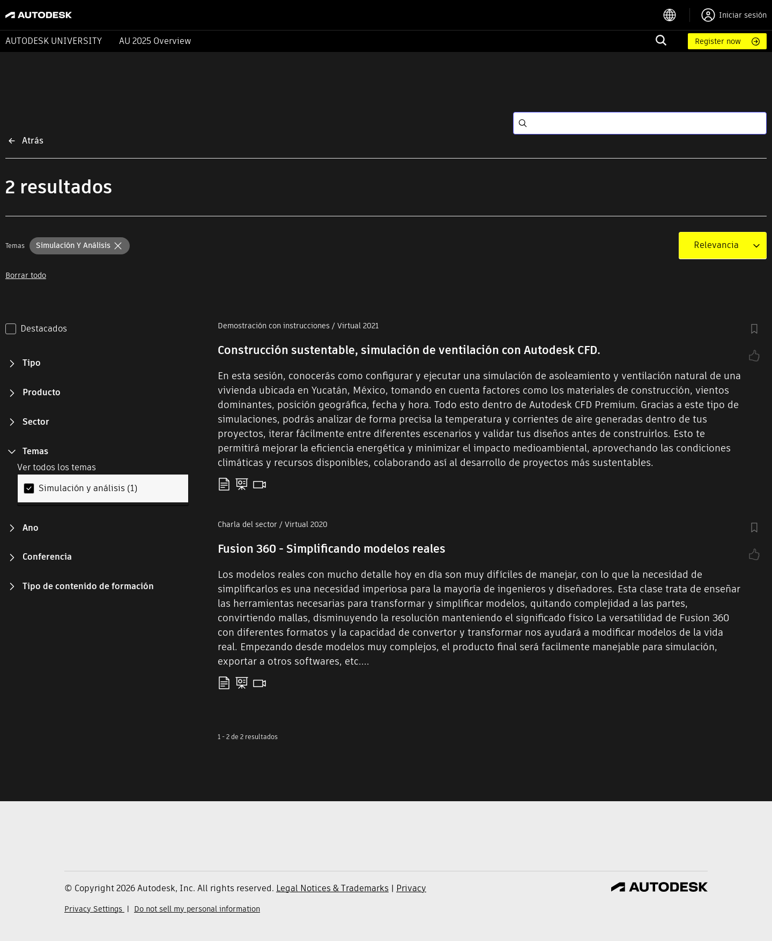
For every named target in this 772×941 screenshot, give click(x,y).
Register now (718, 41)
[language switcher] (676, 15)
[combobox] (716, 245)
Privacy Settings (94, 909)
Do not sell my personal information (197, 909)
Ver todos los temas (56, 467)
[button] (79, 245)
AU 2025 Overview (155, 41)
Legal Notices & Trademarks (332, 888)
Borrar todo (25, 275)
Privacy (411, 888)
